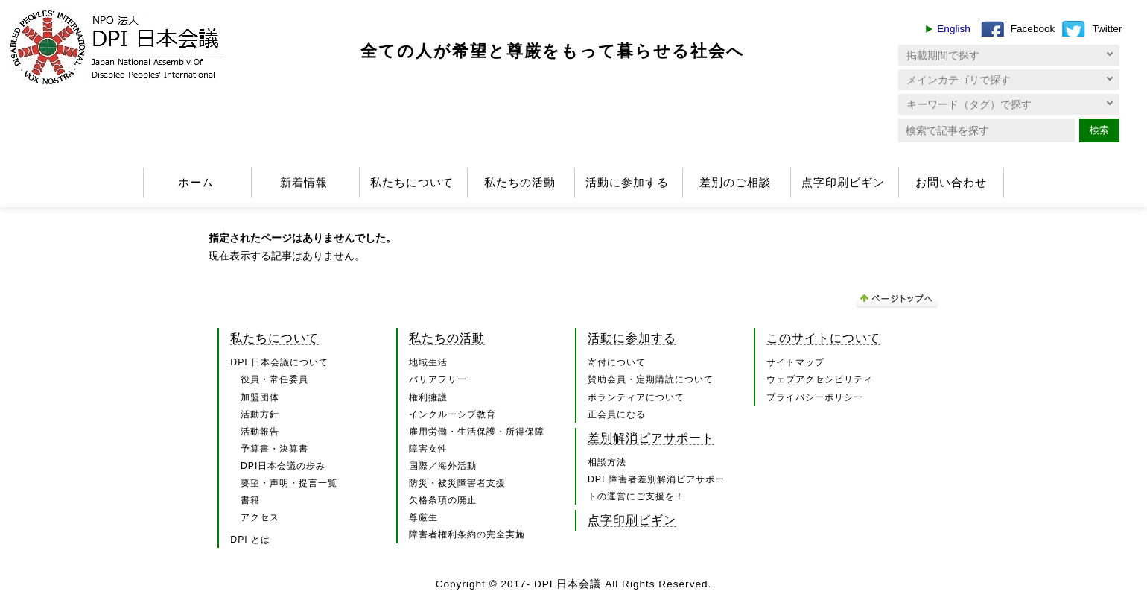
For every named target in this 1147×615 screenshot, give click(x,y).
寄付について (617, 362)
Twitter (1107, 28)
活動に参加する (627, 182)
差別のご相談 (735, 182)
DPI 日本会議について (279, 362)
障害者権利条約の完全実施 (467, 534)
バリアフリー (438, 379)
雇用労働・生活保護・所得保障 (476, 431)
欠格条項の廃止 (443, 500)
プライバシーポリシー (814, 397)
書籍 (250, 500)
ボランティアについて (636, 397)
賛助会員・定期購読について (651, 379)
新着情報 (304, 182)
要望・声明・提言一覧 (289, 483)
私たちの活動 (520, 182)
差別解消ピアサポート (651, 437)
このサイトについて (823, 337)
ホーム (196, 182)
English (953, 28)
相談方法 (607, 462)
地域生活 (428, 362)
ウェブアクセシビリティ (819, 379)
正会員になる (617, 414)
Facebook (1033, 28)
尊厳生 (423, 517)
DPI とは (250, 539)
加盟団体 (260, 397)
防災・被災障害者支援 (457, 483)
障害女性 (428, 449)
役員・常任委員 (274, 379)
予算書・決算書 (274, 449)
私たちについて (412, 182)
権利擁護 (428, 397)
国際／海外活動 (443, 466)
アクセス (260, 517)
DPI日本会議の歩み (283, 466)
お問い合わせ (951, 182)
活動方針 (260, 414)
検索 (1099, 130)
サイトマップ (795, 362)
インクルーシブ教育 (452, 414)
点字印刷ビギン (843, 182)
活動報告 (260, 431)
